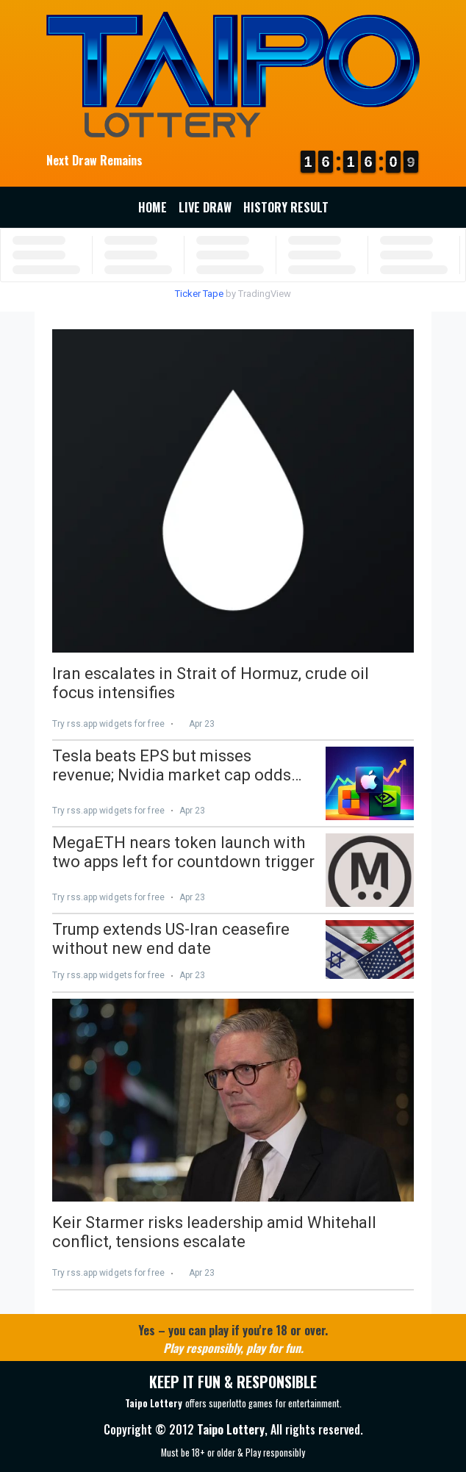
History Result (286, 207)
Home (152, 207)
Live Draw (205, 207)
